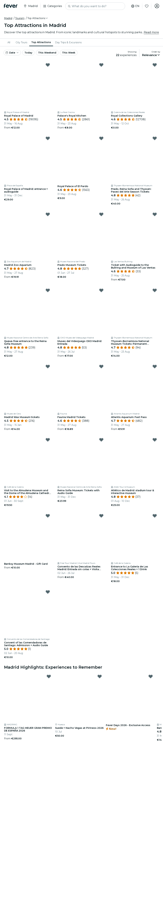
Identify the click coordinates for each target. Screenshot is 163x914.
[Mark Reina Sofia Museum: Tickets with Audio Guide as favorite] (101, 440)
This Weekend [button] (47, 52)
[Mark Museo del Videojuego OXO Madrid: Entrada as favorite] (101, 290)
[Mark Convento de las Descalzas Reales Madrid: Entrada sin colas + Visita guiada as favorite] (101, 516)
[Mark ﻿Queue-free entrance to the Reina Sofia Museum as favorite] (48, 290)
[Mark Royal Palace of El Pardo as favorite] (101, 138)
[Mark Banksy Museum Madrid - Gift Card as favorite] (48, 516)
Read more (151, 32)
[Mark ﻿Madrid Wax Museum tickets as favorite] (48, 366)
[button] (37, 18)
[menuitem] (9, 42)
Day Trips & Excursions (68, 42)
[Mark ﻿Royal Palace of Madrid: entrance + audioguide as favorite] (48, 138)
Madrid (8, 18)
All (8, 42)
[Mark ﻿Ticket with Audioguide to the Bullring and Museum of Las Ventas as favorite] (154, 214)
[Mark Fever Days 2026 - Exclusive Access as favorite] (150, 676)
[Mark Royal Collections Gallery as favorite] (154, 65)
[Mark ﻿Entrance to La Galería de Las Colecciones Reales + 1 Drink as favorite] (154, 516)
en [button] (135, 6)
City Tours (21, 42)
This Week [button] (68, 52)
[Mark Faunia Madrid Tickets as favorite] (101, 366)
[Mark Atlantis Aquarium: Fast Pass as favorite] (154, 366)
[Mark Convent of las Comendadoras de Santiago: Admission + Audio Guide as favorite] (48, 592)
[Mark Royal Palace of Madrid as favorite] (48, 65)
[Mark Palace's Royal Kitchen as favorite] (101, 65)
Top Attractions (41, 42)
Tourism (19, 18)
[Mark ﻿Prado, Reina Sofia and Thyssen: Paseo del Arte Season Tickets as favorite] (154, 138)
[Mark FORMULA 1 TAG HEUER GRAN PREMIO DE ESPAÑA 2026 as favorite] (49, 676)
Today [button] (28, 52)
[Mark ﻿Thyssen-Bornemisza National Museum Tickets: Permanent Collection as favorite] (154, 290)
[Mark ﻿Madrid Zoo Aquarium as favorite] (48, 214)
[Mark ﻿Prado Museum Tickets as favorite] (101, 214)
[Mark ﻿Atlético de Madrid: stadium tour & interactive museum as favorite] (154, 440)
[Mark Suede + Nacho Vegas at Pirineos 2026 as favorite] (99, 676)
